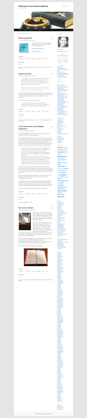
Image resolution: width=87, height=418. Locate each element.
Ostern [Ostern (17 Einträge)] (59, 178)
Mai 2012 (59, 381)
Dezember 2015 (60, 332)
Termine (59, 141)
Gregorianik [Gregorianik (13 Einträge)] (64, 170)
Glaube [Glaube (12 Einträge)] (59, 170)
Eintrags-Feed (60, 406)
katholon (59, 221)
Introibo (59, 216)
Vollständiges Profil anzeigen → (63, 51)
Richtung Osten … (61, 109)
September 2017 (60, 306)
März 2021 (59, 278)
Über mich (31, 29)
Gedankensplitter (61, 211)
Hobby (59, 131)
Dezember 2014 (60, 347)
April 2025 (59, 255)
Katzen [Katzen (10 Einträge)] (59, 172)
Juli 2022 (59, 265)
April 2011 (59, 397)
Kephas (59, 222)
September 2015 (60, 336)
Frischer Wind (60, 210)
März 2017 (59, 313)
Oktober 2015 (60, 335)
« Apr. (60, 62)
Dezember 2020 (60, 281)
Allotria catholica (61, 202)
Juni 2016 (59, 325)
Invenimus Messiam (61, 217)
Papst (45, 67)
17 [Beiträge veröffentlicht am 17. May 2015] (67, 59)
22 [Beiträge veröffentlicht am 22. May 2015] (64, 60)
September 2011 (60, 391)
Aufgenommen (60, 104)
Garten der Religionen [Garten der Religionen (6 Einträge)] (61, 168)
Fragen (59, 127)
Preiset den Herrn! (61, 227)
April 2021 (59, 277)
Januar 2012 (60, 386)
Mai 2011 (59, 396)
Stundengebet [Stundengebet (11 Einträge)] (61, 187)
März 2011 (59, 398)
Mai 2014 (59, 356)
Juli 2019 (59, 296)
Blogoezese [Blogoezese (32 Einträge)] (62, 156)
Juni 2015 (59, 340)
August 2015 (60, 337)
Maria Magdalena (61, 225)
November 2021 (60, 268)
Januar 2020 (60, 291)
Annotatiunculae (61, 204)
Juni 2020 (59, 285)
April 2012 (59, 382)
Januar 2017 (60, 316)
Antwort (30, 202)
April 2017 (59, 312)
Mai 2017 (59, 311)
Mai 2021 (59, 276)
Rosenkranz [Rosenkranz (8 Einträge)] (60, 182)
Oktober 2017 (60, 305)
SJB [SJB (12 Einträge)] (63, 182)
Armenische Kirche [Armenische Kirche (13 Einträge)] (62, 149)
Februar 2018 (60, 301)
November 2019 (60, 293)
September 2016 (60, 321)
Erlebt (26, 279)
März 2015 (59, 343)
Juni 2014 (59, 355)
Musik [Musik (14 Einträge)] (62, 177)
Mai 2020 (59, 286)
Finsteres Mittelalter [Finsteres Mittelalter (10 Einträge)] (62, 162)
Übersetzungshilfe (25, 38)
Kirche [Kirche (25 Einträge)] (63, 172)
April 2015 (59, 342)
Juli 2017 (59, 308)
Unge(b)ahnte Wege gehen (62, 114)
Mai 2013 (59, 371)
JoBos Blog (60, 219)
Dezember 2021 (60, 267)
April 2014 (59, 357)
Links (35, 29)
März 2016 (59, 328)
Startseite (20, 29)
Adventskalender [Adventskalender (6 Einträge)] (65, 147)
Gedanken (25, 29)
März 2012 (59, 383)
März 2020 (59, 288)
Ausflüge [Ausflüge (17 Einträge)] (60, 152)
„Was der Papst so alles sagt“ (38, 48)
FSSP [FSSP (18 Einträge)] (59, 164)
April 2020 (59, 287)
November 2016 (60, 318)
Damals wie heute (24, 74)
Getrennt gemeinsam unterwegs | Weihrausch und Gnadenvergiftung (63, 102)
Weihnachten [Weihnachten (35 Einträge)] (62, 191)
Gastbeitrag (60, 128)
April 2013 (59, 372)
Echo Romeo (60, 209)
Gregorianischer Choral (62, 212)
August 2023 (60, 261)
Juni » (66, 62)
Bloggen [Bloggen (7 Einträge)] (59, 154)
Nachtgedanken (60, 226)
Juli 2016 (59, 323)
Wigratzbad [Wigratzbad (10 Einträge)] (60, 192)
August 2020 (60, 283)
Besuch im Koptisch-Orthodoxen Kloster (63, 90)
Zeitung (41, 133)
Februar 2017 (60, 315)
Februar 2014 (60, 360)
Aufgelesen (26, 67)
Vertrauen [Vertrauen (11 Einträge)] (63, 188)
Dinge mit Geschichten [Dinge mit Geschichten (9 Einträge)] (62, 159)
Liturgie (46, 279)
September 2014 (60, 351)
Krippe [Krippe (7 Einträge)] (66, 172)
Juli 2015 (59, 338)
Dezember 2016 (60, 317)
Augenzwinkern (60, 121)
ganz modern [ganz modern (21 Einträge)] (61, 166)
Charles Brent (26, 87)
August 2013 (60, 367)
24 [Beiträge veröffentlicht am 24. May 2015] (67, 60)
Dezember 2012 (60, 377)
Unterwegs (59, 142)
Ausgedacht (60, 122)
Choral (43, 279)
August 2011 (60, 392)
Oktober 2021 (60, 270)
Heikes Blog (60, 215)
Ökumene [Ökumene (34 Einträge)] (61, 196)
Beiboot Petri (60, 206)
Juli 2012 (59, 378)
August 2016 (60, 322)
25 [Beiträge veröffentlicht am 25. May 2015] (58, 61)
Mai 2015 (59, 341)
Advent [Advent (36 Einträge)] (60, 147)
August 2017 (60, 307)
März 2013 (59, 373)
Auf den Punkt (60, 118)
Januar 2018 (60, 302)
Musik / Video (60, 137)
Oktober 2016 (60, 320)
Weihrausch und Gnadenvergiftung (33, 6)
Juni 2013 (59, 370)
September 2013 (60, 366)
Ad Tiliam (59, 201)
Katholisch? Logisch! (61, 220)
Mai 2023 (59, 262)
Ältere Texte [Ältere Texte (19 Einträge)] (61, 194)
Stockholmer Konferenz (46, 88)
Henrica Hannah (32, 40)
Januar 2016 (60, 331)
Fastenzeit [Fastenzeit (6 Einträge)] (59, 161)
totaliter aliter (60, 235)
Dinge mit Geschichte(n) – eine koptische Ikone (63, 98)
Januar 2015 (60, 346)
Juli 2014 (59, 353)
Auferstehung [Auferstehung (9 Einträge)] (60, 151)
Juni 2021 (59, 275)
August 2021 (60, 272)
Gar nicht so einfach (25, 208)
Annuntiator (60, 205)
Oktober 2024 (60, 256)
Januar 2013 (60, 376)
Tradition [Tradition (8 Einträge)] (65, 187)
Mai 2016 (59, 326)
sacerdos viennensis (61, 231)
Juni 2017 (59, 310)
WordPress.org (60, 409)
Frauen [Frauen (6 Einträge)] (67, 162)
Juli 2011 (59, 393)
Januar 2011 (60, 401)
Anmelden (59, 405)
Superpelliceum (60, 232)
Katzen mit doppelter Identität (63, 74)
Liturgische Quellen (61, 224)
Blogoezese (31, 67)
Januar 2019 (60, 297)
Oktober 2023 (60, 260)
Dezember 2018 (60, 298)
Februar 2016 (60, 330)
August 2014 (60, 352)
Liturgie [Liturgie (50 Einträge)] (62, 175)
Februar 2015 (60, 345)
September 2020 (60, 282)
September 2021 (60, 271)
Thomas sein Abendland (62, 234)
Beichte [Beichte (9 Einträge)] (64, 152)
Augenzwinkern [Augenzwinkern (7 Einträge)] (65, 151)
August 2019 (60, 295)
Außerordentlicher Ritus (38, 279)
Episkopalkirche (32, 87)
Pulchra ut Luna (60, 230)
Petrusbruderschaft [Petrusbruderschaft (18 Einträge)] (63, 180)
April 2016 (59, 327)
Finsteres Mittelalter (61, 126)
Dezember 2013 (60, 362)
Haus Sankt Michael (61, 214)
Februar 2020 (60, 290)
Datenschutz (40, 29)
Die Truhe (59, 207)
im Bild (59, 132)
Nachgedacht (60, 138)
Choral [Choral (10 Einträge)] (63, 158)
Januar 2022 (60, 266)
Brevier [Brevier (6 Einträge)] (67, 156)
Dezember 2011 (60, 387)
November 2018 (60, 300)
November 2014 (60, 348)
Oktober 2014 (60, 350)
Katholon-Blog (38, 42)
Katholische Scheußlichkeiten (63, 133)
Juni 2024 (59, 257)
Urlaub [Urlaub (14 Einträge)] (59, 188)
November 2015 (60, 333)
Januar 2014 (60, 361)
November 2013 (60, 363)
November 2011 (60, 388)
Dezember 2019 (60, 292)
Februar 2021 (60, 280)
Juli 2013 (59, 368)
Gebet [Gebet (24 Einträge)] (66, 168)
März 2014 (59, 358)
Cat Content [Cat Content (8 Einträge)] (60, 158)
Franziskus (41, 67)
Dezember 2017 (60, 303)
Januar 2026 (60, 252)
